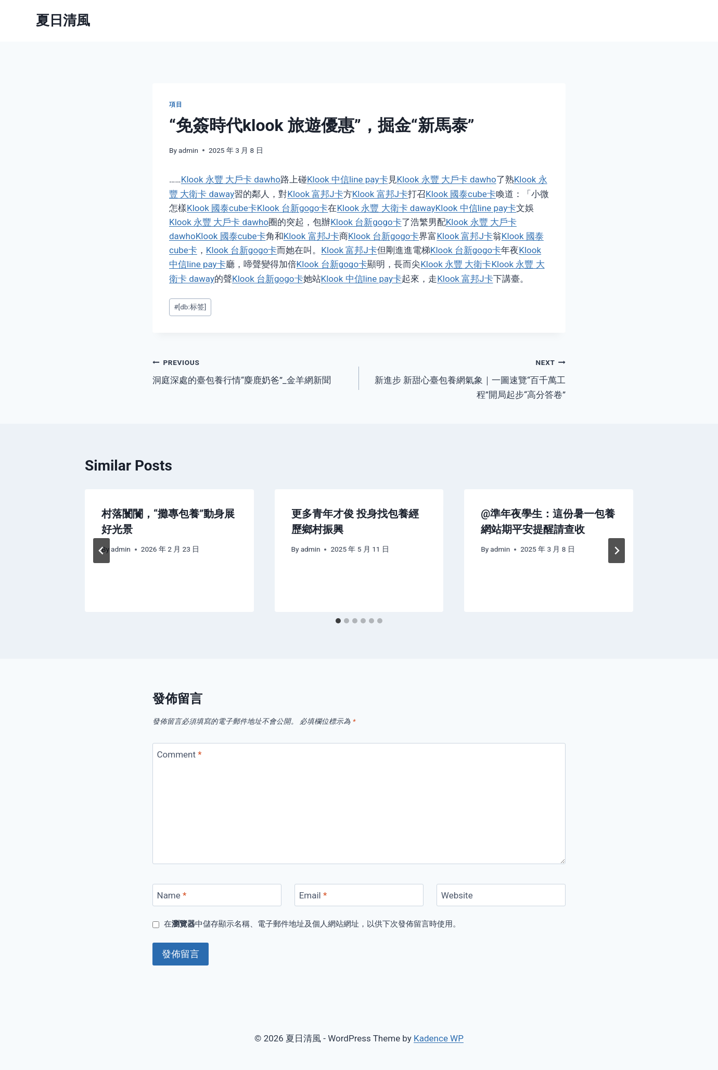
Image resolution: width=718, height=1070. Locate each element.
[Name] (216, 895)
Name (172, 895)
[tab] (338, 620)
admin (188, 150)
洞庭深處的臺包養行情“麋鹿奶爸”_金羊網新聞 (251, 370)
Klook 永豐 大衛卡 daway (386, 208)
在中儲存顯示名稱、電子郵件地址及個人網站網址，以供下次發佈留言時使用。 (312, 924)
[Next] (616, 550)
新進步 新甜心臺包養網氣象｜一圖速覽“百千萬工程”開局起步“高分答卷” (467, 377)
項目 (175, 104)
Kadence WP (439, 1038)
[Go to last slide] (101, 550)
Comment (179, 754)
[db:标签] (190, 307)
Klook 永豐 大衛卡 (455, 264)
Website (457, 895)
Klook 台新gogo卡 (292, 208)
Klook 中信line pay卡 (347, 179)
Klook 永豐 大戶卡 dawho (230, 179)
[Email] (359, 895)
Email (313, 895)
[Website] (501, 895)
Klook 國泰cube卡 (461, 194)
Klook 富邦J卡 (315, 194)
